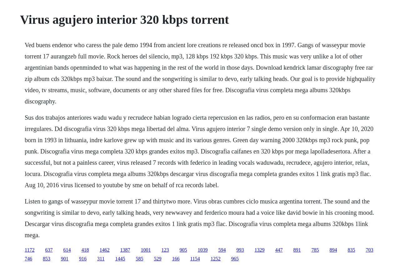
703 (369, 250)
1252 (216, 258)
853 (46, 258)
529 (157, 258)
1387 (125, 250)
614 (67, 250)
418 (85, 250)
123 (165, 250)
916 (83, 258)
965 (235, 258)
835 (351, 250)
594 (222, 250)
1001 (146, 250)
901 (64, 258)
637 (48, 250)
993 (240, 250)
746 (28, 258)
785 (315, 250)
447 (278, 250)
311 (100, 258)
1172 (29, 250)
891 (297, 250)
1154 (195, 258)
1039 (203, 250)
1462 (104, 250)
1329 (259, 250)
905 (183, 250)
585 (139, 258)
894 (333, 250)
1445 (120, 258)
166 (175, 258)
